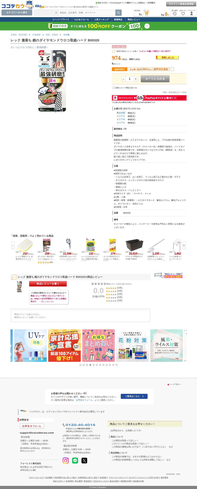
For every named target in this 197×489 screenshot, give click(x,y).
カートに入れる (155, 78)
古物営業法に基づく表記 (87, 477)
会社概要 (48, 477)
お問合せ (141, 3)
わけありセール (81, 19)
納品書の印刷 (138, 481)
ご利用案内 (150, 3)
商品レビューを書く (48, 283)
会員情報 (69, 481)
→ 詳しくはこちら (46, 301)
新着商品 (118, 19)
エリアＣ (121, 122)
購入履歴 (78, 481)
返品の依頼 (114, 481)
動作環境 (164, 477)
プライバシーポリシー (118, 477)
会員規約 (103, 477)
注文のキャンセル (100, 481)
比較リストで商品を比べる (126, 88)
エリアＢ (121, 119)
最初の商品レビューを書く (127, 51)
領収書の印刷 (125, 481)
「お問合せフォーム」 (84, 400)
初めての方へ (101, 3)
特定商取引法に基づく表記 (65, 477)
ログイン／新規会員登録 (181, 4)
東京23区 (121, 113)
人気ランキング (101, 19)
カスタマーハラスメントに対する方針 (143, 477)
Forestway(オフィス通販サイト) (123, 3)
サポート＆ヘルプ (36, 477)
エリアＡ (121, 116)
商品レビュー (134, 19)
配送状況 (87, 481)
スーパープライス (60, 19)
